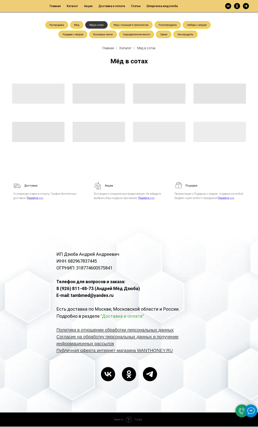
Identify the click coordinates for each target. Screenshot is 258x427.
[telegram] (246, 6)
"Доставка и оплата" (122, 316)
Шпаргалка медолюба (162, 6)
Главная (55, 6)
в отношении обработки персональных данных (125, 330)
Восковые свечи (102, 34)
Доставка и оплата (112, 6)
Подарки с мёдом (72, 34)
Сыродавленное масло (136, 34)
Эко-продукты (186, 34)
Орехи (163, 34)
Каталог (72, 6)
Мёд (76, 25)
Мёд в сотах (96, 25)
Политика (66, 330)
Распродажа (56, 25)
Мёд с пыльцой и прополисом (131, 25)
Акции (88, 6)
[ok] (237, 6)
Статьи (135, 6)
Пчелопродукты (168, 25)
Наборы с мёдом (197, 25)
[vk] (228, 6)
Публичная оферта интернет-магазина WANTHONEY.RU (114, 350)
